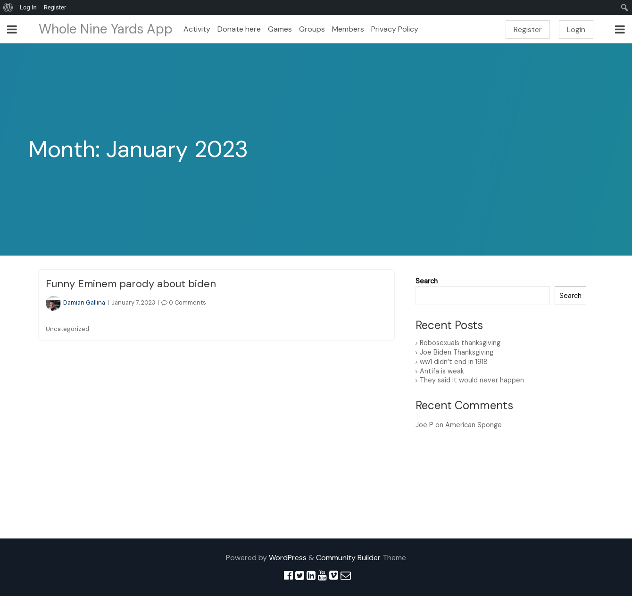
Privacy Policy (394, 29)
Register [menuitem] (55, 7)
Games (280, 29)
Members (348, 29)
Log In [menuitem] (28, 7)
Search (427, 281)
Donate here (239, 29)
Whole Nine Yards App (106, 29)
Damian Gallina (75, 302)
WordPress (288, 558)
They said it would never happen (472, 380)
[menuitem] (8, 7)
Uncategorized (67, 329)
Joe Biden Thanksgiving (456, 352)
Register (528, 29)
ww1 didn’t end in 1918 (454, 361)
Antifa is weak (442, 371)
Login (576, 29)
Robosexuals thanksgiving (460, 343)
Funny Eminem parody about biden (131, 283)
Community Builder (348, 558)
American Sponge (473, 425)
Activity (196, 29)
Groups (312, 29)
